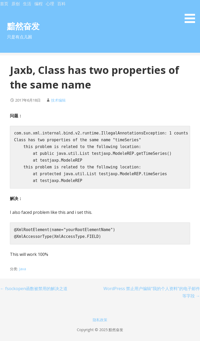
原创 (15, 4)
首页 (4, 4)
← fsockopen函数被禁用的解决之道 (33, 288)
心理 (50, 4)
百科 (61, 4)
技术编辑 (58, 100)
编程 (38, 4)
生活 (27, 4)
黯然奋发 (23, 26)
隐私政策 (100, 319)
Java (22, 268)
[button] (191, 12)
